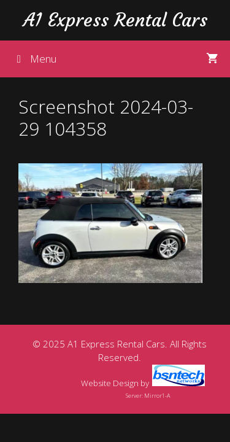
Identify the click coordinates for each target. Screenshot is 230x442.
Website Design (110, 383)
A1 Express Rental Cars (115, 20)
